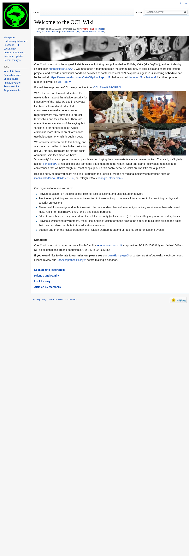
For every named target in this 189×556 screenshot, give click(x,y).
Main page (9, 37)
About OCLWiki (56, 299)
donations (49, 163)
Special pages (11, 79)
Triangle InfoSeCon (109, 178)
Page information (12, 90)
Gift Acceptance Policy (69, 259)
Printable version (12, 82)
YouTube (63, 81)
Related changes (12, 75)
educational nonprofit (109, 245)
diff (38, 31)
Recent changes (12, 60)
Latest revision (67, 31)
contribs (100, 28)
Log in (183, 3)
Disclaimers (71, 299)
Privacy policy (39, 299)
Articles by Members (47, 287)
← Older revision (50, 31)
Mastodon (133, 77)
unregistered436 (60, 68)
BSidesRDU (64, 178)
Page (35, 12)
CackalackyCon (43, 178)
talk (92, 28)
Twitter (150, 77)
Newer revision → (91, 31)
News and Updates (13, 56)
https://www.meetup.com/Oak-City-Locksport (78, 77)
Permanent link (11, 86)
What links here (12, 71)
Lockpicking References (49, 269)
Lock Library (42, 281)
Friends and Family (46, 275)
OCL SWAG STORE (105, 87)
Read (139, 12)
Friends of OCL (11, 45)
